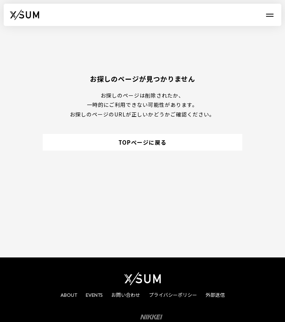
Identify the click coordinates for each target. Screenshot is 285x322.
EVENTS (94, 295)
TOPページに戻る (142, 142)
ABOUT (68, 295)
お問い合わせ (125, 295)
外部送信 (215, 295)
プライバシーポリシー (173, 295)
